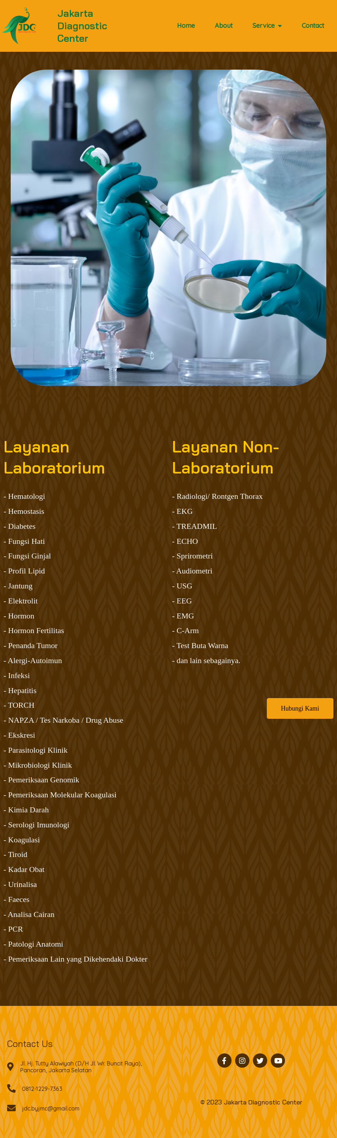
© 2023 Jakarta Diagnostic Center (251, 1102)
